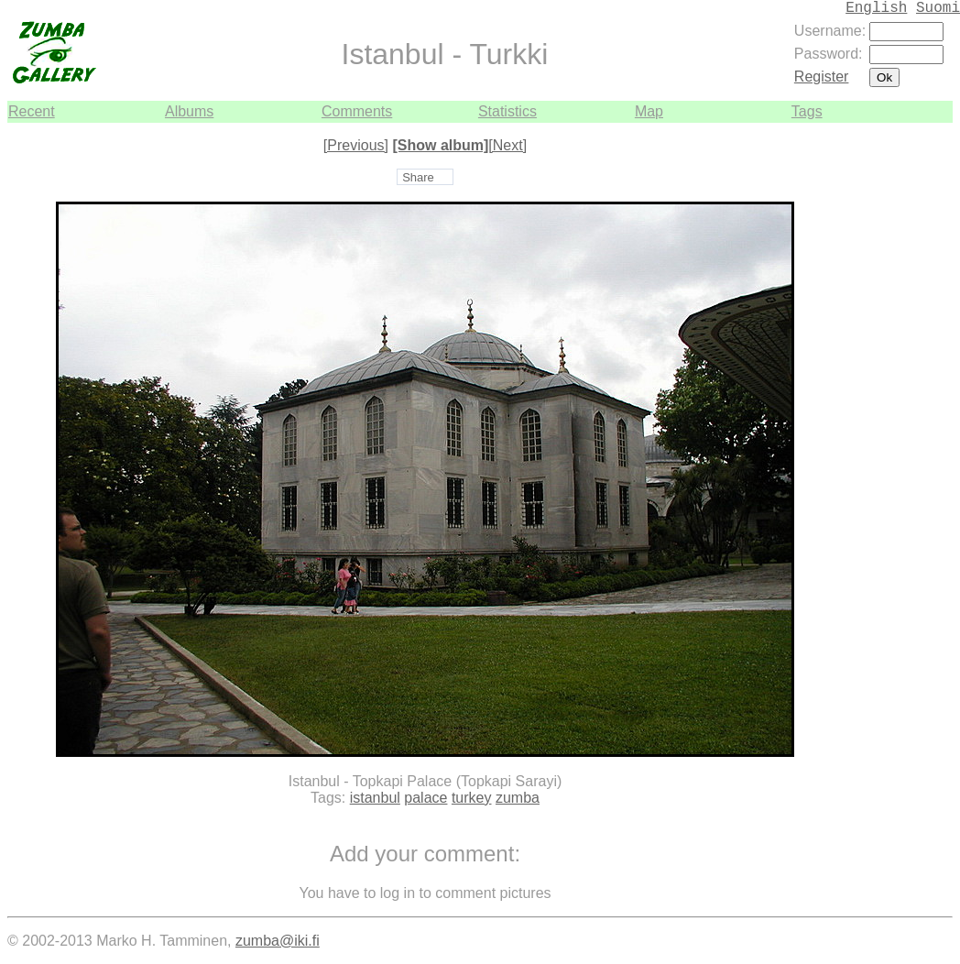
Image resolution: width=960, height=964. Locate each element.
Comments (357, 111)
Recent (31, 111)
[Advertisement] (898, 398)
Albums (189, 111)
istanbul (375, 797)
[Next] (507, 145)
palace (425, 797)
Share (418, 177)
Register (821, 76)
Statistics (507, 111)
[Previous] (355, 145)
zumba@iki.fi (277, 940)
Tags (807, 111)
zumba (518, 797)
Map (649, 111)
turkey (472, 797)
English (876, 8)
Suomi (938, 8)
